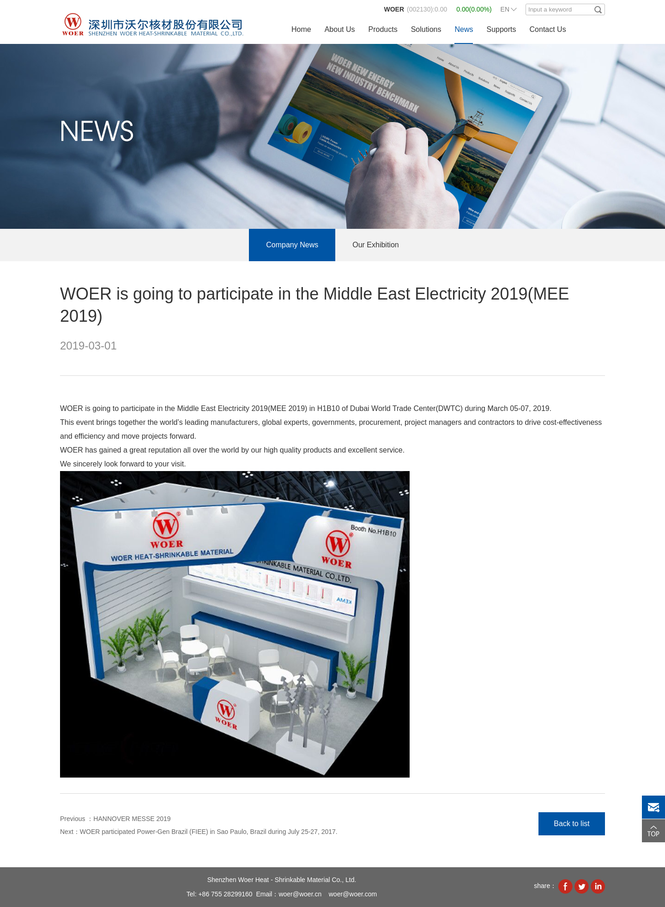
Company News (292, 245)
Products (383, 29)
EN (505, 9)
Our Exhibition (375, 245)
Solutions (426, 29)
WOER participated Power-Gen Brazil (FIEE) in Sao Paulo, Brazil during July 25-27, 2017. (209, 831)
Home (301, 29)
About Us (340, 29)
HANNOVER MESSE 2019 (131, 818)
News (463, 29)
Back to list (571, 823)
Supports (501, 29)
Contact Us (548, 29)
